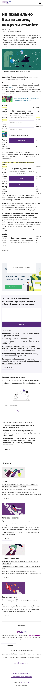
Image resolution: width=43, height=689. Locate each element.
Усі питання (8, 367)
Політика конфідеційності (21, 673)
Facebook (4, 255)
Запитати (21, 324)
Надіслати (21, 140)
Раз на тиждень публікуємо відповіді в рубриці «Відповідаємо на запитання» (18, 303)
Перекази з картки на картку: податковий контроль (20, 489)
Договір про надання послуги (21, 676)
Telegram (22, 255)
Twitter (13, 255)
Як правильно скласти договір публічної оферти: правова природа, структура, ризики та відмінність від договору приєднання (21, 348)
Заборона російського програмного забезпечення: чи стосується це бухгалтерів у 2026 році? (21, 341)
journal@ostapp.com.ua (21, 663)
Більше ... (8, 449)
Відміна (21, 184)
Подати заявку (14, 287)
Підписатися (21, 411)
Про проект (8, 645)
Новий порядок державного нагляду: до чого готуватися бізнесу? (20, 426)
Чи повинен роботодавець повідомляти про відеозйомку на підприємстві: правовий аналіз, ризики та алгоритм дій (21, 361)
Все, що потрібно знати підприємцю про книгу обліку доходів (26, 99)
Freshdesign (25, 682)
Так (21, 178)
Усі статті (21, 625)
